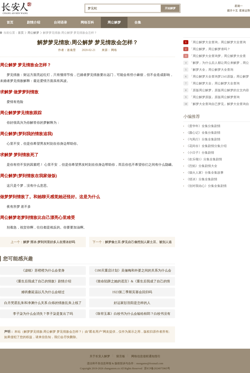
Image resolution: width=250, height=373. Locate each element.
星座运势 (244, 10)
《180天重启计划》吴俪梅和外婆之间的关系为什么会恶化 (132, 272)
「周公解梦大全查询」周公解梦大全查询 (218, 42)
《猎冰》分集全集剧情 (201, 179)
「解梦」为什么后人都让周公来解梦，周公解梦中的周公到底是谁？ (219, 63)
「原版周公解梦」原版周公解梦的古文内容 (219, 90)
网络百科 (87, 22)
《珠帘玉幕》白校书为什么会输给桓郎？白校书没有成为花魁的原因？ (132, 315)
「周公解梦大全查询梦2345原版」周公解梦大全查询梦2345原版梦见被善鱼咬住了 (219, 77)
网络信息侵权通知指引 (145, 356)
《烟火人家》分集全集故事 (205, 172)
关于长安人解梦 (100, 356)
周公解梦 (114, 22)
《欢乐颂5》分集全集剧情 (204, 159)
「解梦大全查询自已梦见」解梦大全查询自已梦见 (219, 104)
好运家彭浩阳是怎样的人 (132, 303)
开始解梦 (170, 8)
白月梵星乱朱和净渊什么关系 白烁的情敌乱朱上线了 (43, 303)
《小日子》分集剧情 (200, 152)
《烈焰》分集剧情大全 (201, 166)
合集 (137, 22)
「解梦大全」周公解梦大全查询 (211, 69)
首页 (10, 22)
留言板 (120, 356)
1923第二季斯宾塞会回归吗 (132, 292)
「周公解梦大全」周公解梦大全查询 (215, 83)
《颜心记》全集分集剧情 (203, 132)
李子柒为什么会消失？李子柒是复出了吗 (43, 313)
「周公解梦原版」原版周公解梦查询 (215, 97)
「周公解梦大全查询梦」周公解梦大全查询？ (218, 56)
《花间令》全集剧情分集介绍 (206, 146)
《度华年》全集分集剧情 (203, 126)
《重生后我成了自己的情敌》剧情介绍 (43, 281)
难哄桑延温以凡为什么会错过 (43, 292)
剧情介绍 (33, 22)
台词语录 (60, 22)
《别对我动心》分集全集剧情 (206, 186)
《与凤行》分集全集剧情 (203, 139)
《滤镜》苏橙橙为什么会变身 (43, 270)
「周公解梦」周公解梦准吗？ (210, 49)
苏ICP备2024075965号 (157, 368)
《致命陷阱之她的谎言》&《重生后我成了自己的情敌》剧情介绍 (132, 282)
